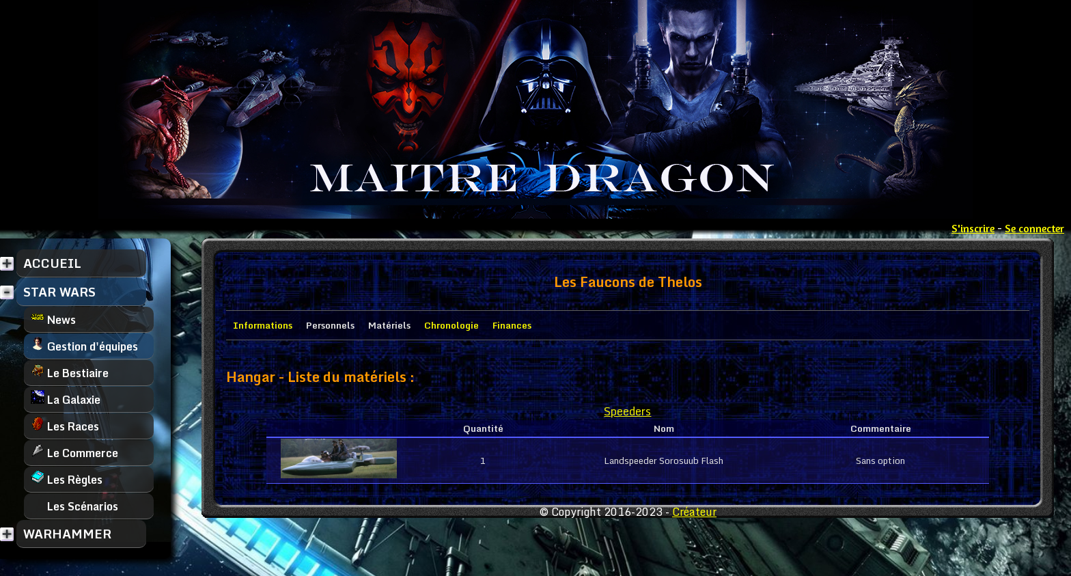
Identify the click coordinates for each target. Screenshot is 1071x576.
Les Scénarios (74, 506)
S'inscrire (972, 228)
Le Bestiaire (70, 373)
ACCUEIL (52, 263)
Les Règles (66, 479)
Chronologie (451, 325)
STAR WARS (59, 292)
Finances (511, 325)
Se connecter (1034, 228)
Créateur (694, 512)
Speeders (627, 411)
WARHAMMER (67, 533)
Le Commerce (74, 452)
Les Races (65, 426)
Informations (262, 325)
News (53, 319)
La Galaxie (65, 399)
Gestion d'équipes (84, 346)
